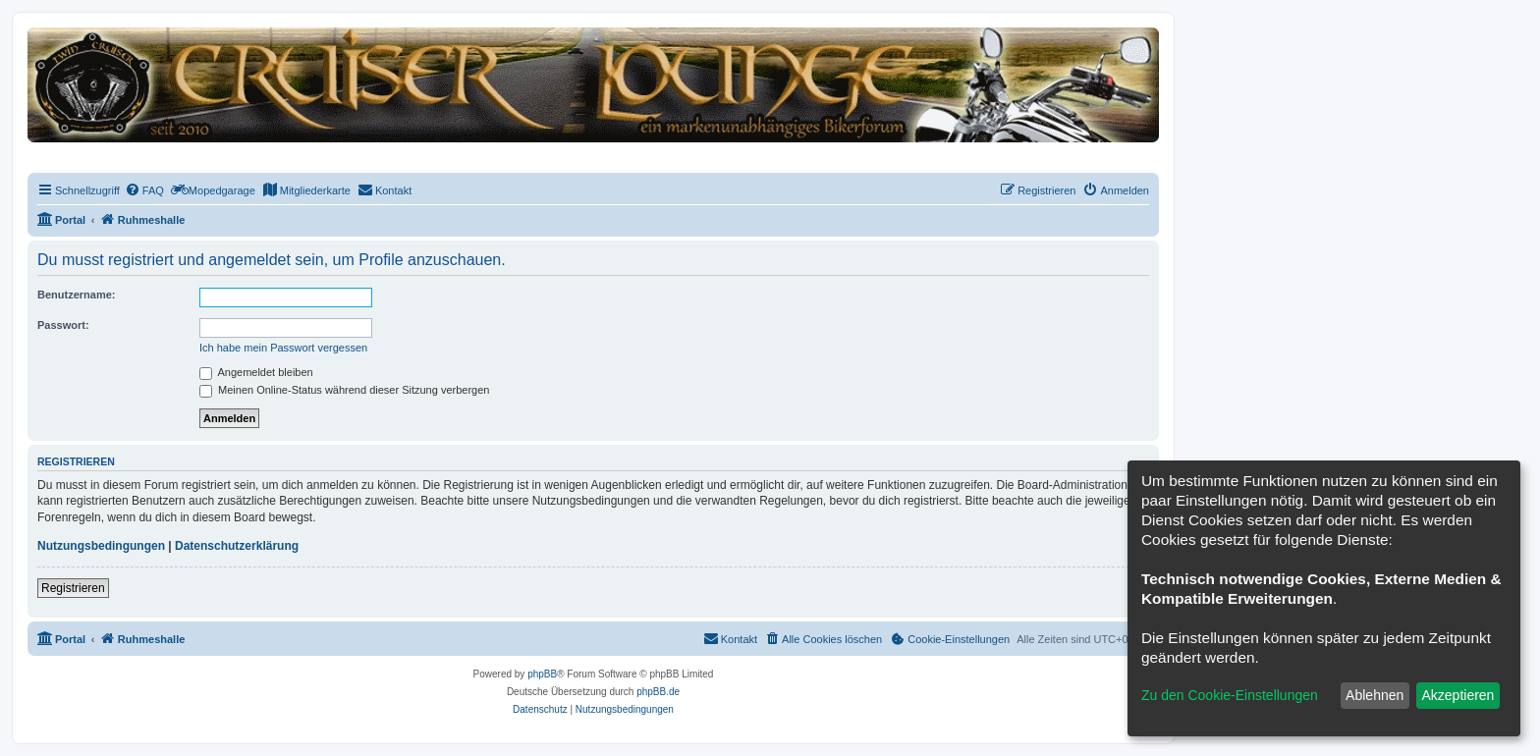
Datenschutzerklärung (237, 546)
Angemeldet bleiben (256, 372)
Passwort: (63, 325)
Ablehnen (1374, 695)
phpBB (542, 674)
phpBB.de (658, 691)
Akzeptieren (1457, 695)
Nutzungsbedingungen (101, 546)
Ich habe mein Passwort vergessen (283, 347)
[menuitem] (144, 190)
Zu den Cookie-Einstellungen (1229, 695)
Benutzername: (76, 294)
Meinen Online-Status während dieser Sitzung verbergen (344, 390)
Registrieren (73, 588)
